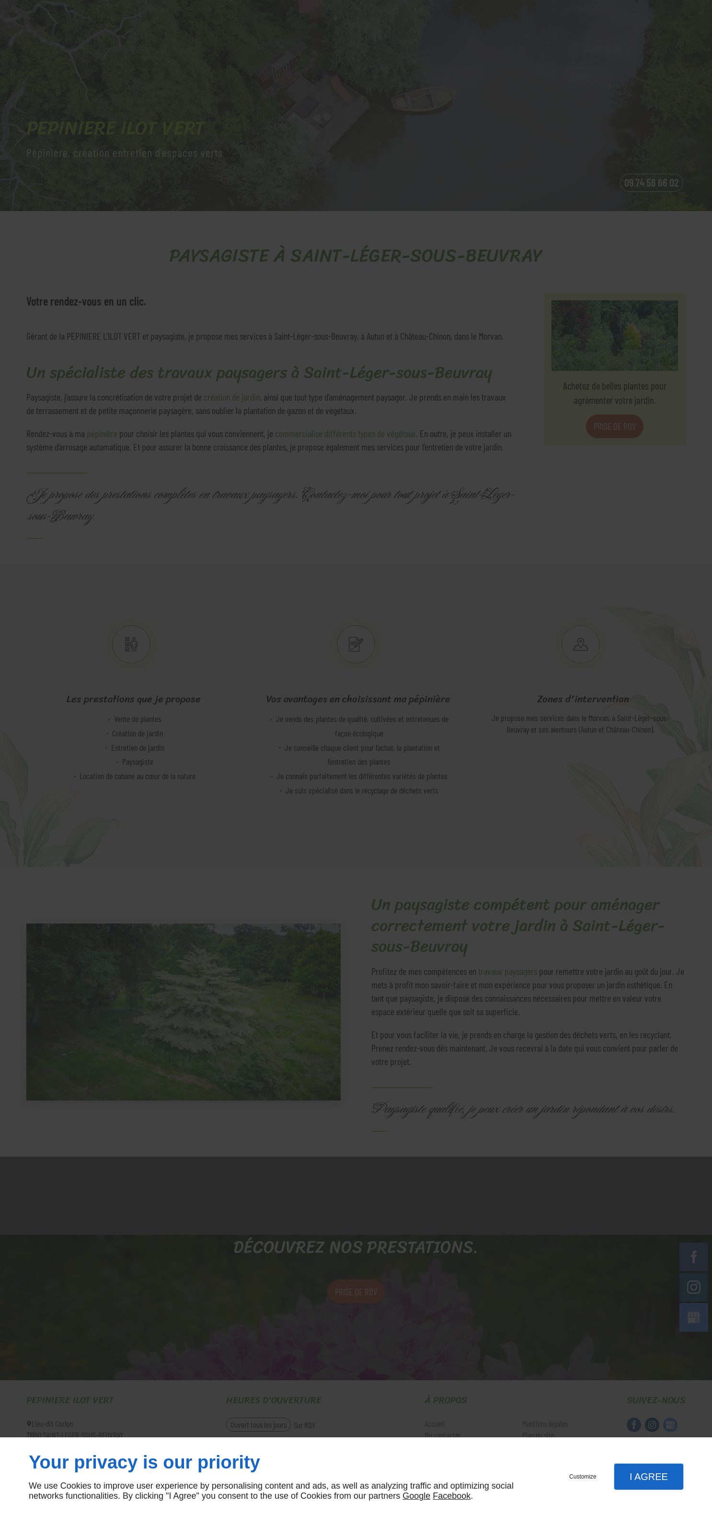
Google (416, 1496)
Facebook (452, 1496)
